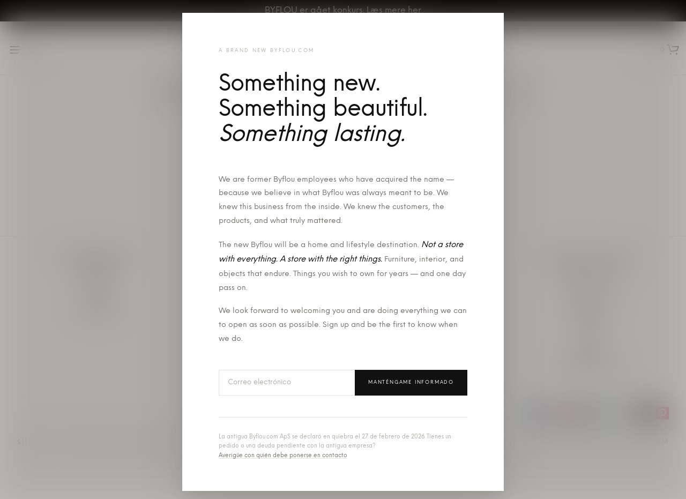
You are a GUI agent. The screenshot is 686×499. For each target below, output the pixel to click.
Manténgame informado (411, 382)
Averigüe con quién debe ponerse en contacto (283, 456)
